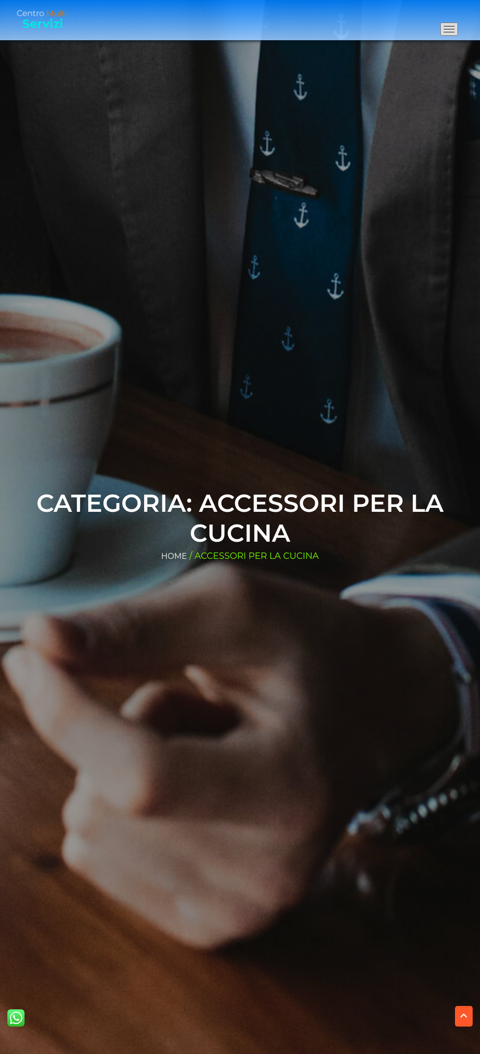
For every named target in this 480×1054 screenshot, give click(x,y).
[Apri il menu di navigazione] (449, 29)
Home (174, 556)
